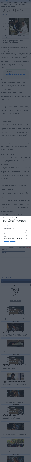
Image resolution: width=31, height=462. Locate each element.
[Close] (29, 218)
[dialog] (15, 231)
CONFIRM (9, 241)
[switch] (26, 230)
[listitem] (15, 228)
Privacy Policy (20, 244)
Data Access (15, 244)
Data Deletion (11, 244)
